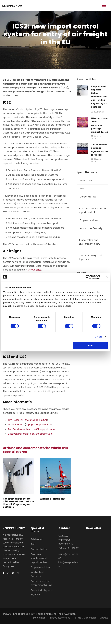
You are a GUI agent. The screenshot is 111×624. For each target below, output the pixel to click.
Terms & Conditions (85, 617)
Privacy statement (59, 617)
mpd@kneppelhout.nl (38, 424)
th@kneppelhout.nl (36, 420)
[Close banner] (107, 277)
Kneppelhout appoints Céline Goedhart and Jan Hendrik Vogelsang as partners (18, 503)
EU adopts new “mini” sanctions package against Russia (99, 125)
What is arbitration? (52, 498)
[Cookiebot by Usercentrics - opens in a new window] (87, 277)
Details (98, 336)
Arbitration (86, 180)
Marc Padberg (16, 424)
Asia (82, 188)
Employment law (89, 220)
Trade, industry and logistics (90, 257)
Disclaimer (39, 617)
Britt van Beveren (18, 433)
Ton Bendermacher (19, 429)
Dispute (103, 617)
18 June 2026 (96, 160)
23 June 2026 (96, 137)
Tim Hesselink (15, 420)
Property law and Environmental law (89, 242)
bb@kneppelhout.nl (41, 433)
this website (34, 269)
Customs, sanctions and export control (93, 210)
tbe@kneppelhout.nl (43, 429)
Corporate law (88, 196)
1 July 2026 (99, 111)
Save (90, 345)
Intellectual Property (91, 228)
